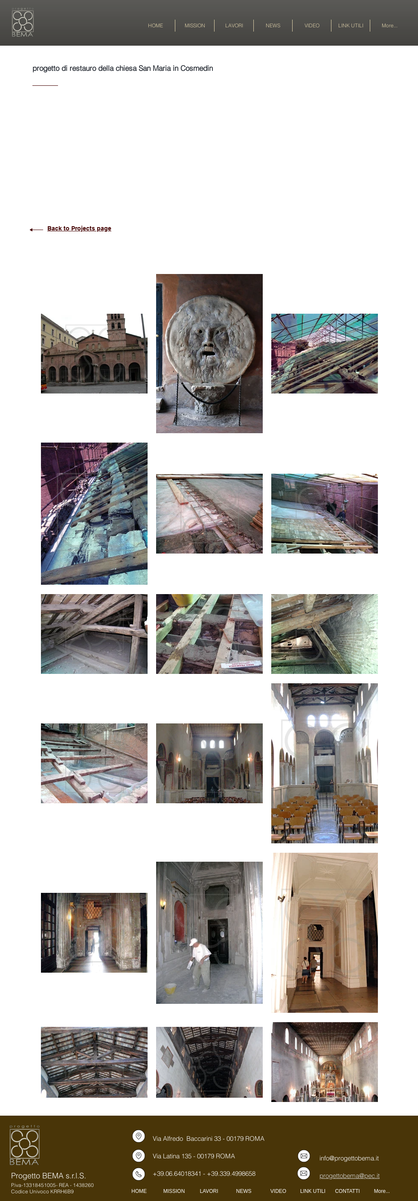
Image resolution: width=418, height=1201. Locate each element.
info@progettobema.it (349, 1158)
